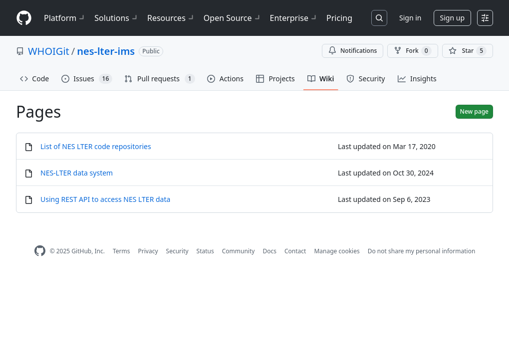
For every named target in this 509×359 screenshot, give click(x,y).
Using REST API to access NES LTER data (105, 199)
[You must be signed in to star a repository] (467, 51)
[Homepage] (24, 18)
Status (205, 251)
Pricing (339, 17)
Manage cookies (336, 251)
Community (238, 251)
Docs (269, 251)
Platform (65, 17)
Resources (171, 17)
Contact (295, 251)
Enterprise (294, 17)
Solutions (116, 17)
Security (177, 251)
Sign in (410, 17)
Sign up (452, 17)
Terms (121, 251)
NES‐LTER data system (76, 173)
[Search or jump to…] (379, 17)
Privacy (148, 251)
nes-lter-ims (106, 51)
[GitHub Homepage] (40, 251)
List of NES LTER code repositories (95, 146)
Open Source (233, 17)
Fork (412, 51)
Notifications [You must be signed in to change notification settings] (352, 50)
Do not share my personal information (422, 251)
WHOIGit (48, 51)
